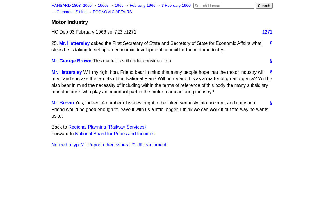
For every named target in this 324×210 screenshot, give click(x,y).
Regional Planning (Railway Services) (107, 127)
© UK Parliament (149, 144)
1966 (120, 5)
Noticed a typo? (67, 144)
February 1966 (143, 5)
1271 (267, 31)
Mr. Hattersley (74, 43)
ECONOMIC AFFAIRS (112, 12)
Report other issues (108, 144)
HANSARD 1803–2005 (71, 5)
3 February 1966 (176, 5)
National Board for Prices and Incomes (115, 133)
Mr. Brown (62, 102)
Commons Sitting (72, 12)
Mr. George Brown (71, 60)
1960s (104, 5)
